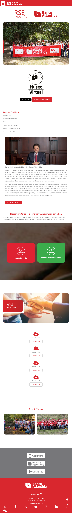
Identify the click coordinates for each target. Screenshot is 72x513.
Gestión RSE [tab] (7, 115)
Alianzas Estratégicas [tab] (10, 119)
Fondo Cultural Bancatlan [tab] (11, 129)
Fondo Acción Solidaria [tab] (10, 125)
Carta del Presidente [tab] (11, 112)
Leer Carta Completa (14, 202)
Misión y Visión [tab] (8, 122)
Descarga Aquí (36, 341)
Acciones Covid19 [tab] (9, 132)
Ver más (26, 100)
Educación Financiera (43, 100)
